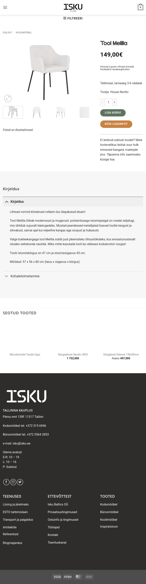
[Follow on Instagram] (13, 482)
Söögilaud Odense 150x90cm (121, 354)
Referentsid (10, 534)
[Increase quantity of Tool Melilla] (114, 102)
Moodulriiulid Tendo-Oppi (25, 354)
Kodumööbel (24, 32)
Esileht (7, 32)
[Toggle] (6, 201)
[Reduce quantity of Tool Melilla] (102, 102)
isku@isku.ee (21, 443)
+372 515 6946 (36, 426)
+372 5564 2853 (38, 434)
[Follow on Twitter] (20, 482)
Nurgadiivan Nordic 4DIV (73, 354)
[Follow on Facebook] (6, 482)
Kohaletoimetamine (21, 276)
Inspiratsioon (109, 526)
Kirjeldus (13, 201)
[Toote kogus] (108, 102)
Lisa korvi (113, 112)
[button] (5, 7)
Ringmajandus (12, 543)
